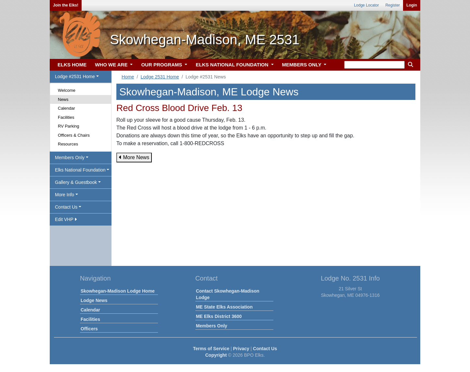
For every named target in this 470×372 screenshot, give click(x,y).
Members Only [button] (70, 157)
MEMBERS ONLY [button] (302, 64)
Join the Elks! (65, 5)
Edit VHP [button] (66, 219)
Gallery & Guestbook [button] (76, 182)
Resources (68, 144)
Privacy (241, 348)
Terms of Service (211, 348)
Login (411, 5)
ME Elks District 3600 (219, 316)
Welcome (66, 90)
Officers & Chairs (74, 135)
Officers (89, 328)
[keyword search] (374, 65)
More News (134, 157)
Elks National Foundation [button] (80, 169)
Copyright (216, 355)
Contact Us (265, 348)
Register (392, 5)
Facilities (66, 117)
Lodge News (94, 300)
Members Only (211, 325)
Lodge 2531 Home (159, 76)
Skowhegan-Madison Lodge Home (118, 291)
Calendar (66, 108)
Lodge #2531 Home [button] (75, 76)
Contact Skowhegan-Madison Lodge (227, 294)
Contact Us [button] (66, 207)
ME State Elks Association (224, 307)
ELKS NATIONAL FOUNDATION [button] (233, 64)
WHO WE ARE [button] (112, 64)
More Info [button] (64, 194)
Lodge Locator (366, 5)
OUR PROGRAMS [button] (162, 64)
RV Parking (68, 126)
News (63, 99)
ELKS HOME (72, 64)
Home (128, 76)
